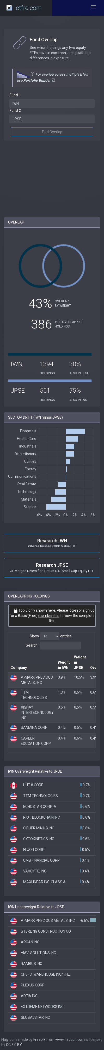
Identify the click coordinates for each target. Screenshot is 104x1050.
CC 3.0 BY (14, 1045)
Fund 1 (15, 95)
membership (48, 616)
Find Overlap (52, 132)
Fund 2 (15, 110)
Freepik (39, 1039)
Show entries (51, 636)
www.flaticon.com (70, 1039)
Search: (53, 645)
